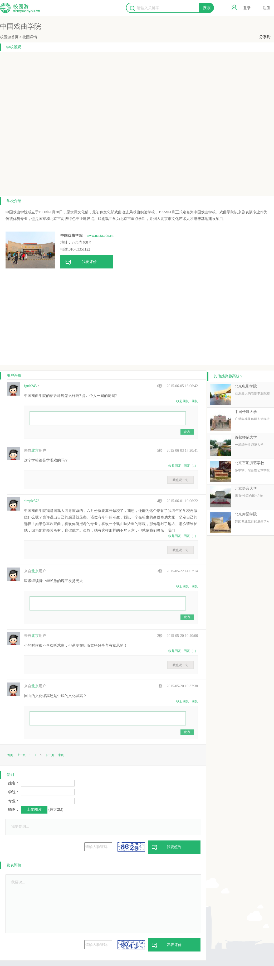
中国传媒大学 (246, 412)
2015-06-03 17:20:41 (177, 451)
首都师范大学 (246, 437)
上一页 (21, 755)
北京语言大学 (246, 489)
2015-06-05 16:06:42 (177, 386)
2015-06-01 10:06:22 (177, 501)
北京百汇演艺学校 (249, 463)
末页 (61, 755)
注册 (266, 8)
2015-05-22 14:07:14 (177, 571)
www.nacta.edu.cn (100, 236)
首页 (10, 755)
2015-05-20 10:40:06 (177, 636)
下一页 (49, 755)
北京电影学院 (246, 386)
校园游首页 (9, 37)
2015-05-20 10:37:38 (177, 686)
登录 (247, 8)
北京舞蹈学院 (246, 514)
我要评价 (78, 262)
